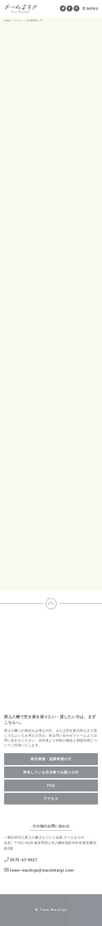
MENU (90, 9)
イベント (18, 20)
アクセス (51, 799)
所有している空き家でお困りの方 (51, 772)
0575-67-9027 (20, 859)
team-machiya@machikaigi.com (39, 869)
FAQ (51, 785)
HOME (7, 20)
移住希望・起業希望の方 (50, 759)
